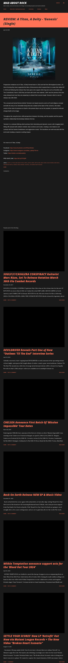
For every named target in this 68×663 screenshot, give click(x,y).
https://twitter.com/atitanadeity (17, 153)
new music (57, 162)
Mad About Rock (15, 3)
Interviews (31, 9)
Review (15, 164)
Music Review (50, 162)
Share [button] (4, 167)
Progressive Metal (8, 164)
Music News (44, 162)
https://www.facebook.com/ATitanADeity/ (22, 148)
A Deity (9, 162)
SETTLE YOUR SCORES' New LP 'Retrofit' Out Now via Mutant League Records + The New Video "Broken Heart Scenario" (31, 639)
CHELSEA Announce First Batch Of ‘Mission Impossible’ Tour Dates (30, 424)
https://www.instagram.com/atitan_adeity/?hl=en (24, 150)
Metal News (31, 162)
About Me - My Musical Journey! (17, 9)
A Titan (13, 162)
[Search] (58, 3)
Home (4, 9)
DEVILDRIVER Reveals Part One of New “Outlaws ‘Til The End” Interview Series (28, 351)
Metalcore (37, 162)
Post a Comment (12, 300)
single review (20, 164)
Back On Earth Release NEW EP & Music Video (32, 495)
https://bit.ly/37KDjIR (20, 158)
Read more (62, 300)
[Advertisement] (34, 216)
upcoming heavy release (36, 164)
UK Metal (27, 164)
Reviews (39, 9)
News (46, 9)
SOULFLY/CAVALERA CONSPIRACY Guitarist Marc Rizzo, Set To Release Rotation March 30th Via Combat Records (31, 277)
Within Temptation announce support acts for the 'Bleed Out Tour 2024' (33, 565)
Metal (26, 162)
